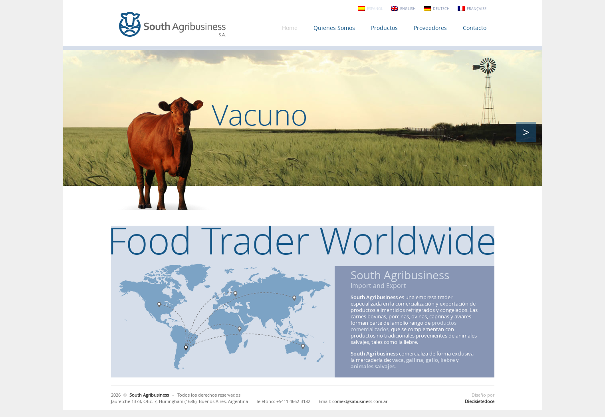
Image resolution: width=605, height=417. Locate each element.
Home (290, 28)
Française (476, 8)
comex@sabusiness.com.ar (359, 401)
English (408, 8)
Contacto (474, 28)
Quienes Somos (334, 28)
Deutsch (441, 8)
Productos (384, 28)
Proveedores (430, 28)
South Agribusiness (173, 25)
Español (375, 8)
